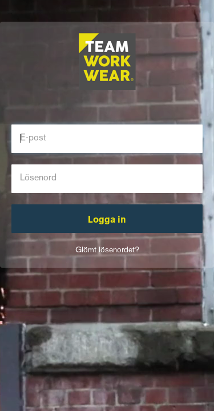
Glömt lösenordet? (107, 250)
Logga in (107, 220)
